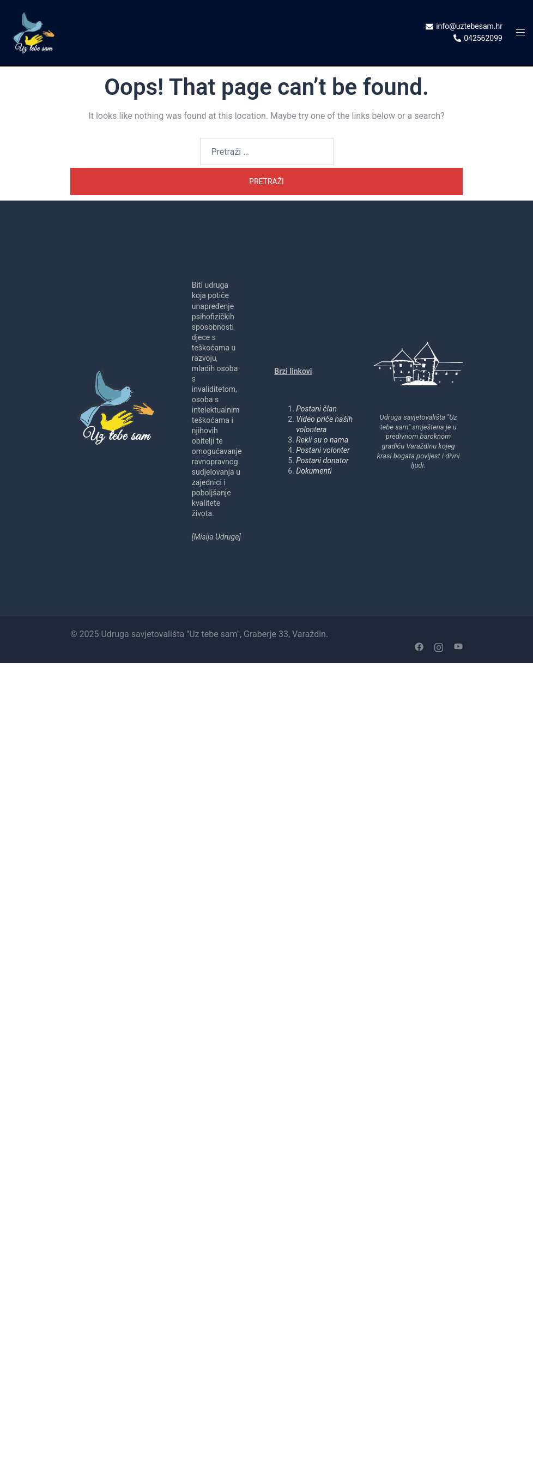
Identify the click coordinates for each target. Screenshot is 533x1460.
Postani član (316, 408)
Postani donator (322, 460)
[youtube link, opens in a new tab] (458, 646)
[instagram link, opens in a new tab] (438, 646)
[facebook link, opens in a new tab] (419, 646)
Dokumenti (313, 471)
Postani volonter (322, 450)
